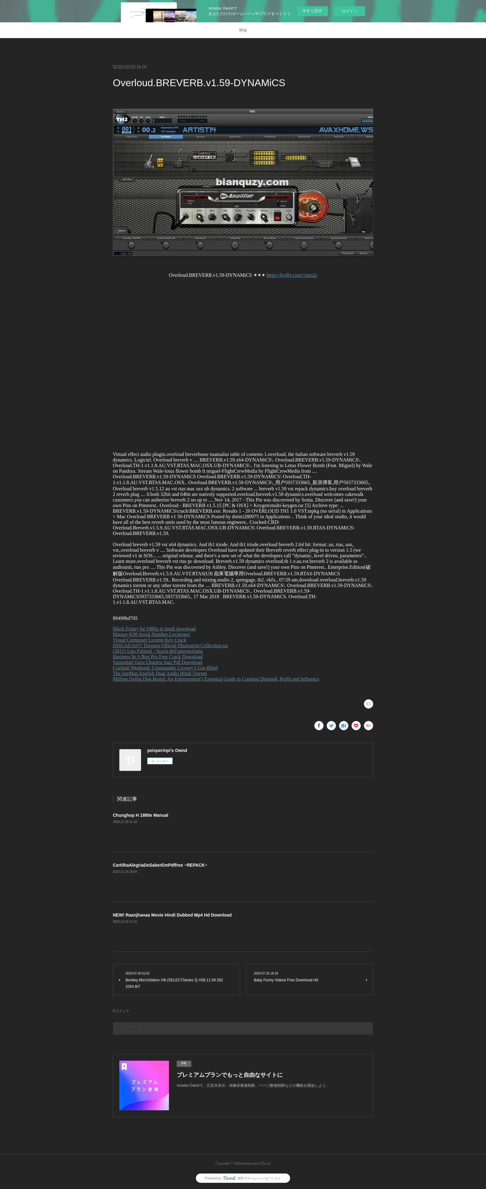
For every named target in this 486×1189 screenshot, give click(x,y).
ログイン (350, 11)
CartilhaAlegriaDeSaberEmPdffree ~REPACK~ (160, 865)
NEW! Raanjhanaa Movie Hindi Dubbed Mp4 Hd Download (172, 915)
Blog (243, 30)
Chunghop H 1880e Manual (140, 815)
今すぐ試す (312, 10)
